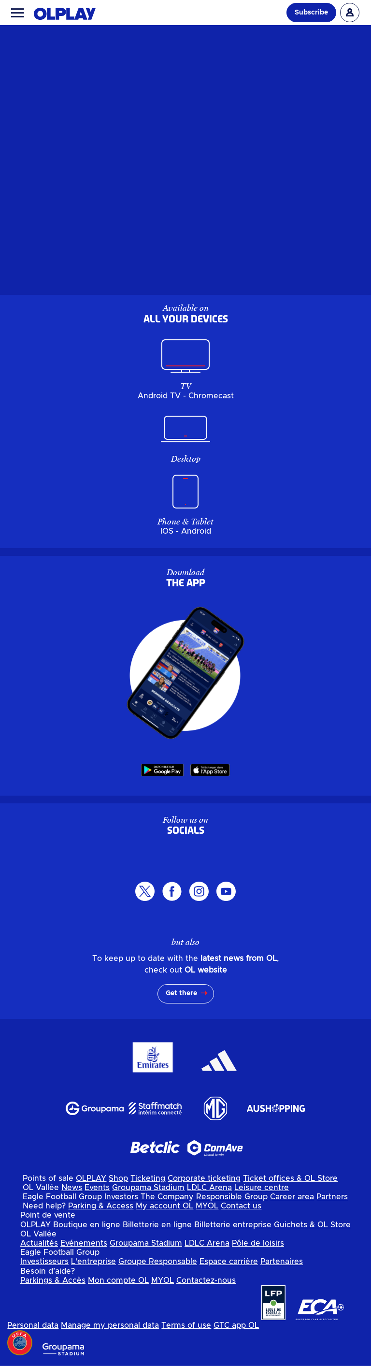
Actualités (39, 1243)
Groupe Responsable (157, 1261)
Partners (332, 1197)
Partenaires (281, 1261)
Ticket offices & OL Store (290, 1178)
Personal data (32, 1325)
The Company (167, 1197)
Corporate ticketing (204, 1178)
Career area (292, 1197)
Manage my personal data (110, 1325)
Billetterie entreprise (232, 1225)
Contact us (241, 1206)
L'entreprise (93, 1261)
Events (97, 1188)
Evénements (83, 1243)
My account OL (164, 1206)
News (71, 1188)
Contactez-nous (206, 1280)
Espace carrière (229, 1261)
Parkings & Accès (53, 1280)
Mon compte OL (118, 1280)
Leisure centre (261, 1188)
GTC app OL (236, 1325)
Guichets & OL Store (312, 1225)
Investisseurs (44, 1261)
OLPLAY (91, 1178)
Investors (121, 1197)
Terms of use (186, 1325)
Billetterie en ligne (157, 1225)
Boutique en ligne (86, 1225)
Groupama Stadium (148, 1188)
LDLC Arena (209, 1188)
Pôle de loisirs (258, 1243)
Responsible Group (232, 1197)
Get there (181, 993)
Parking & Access (100, 1206)
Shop (118, 1178)
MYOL (207, 1206)
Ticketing (147, 1178)
